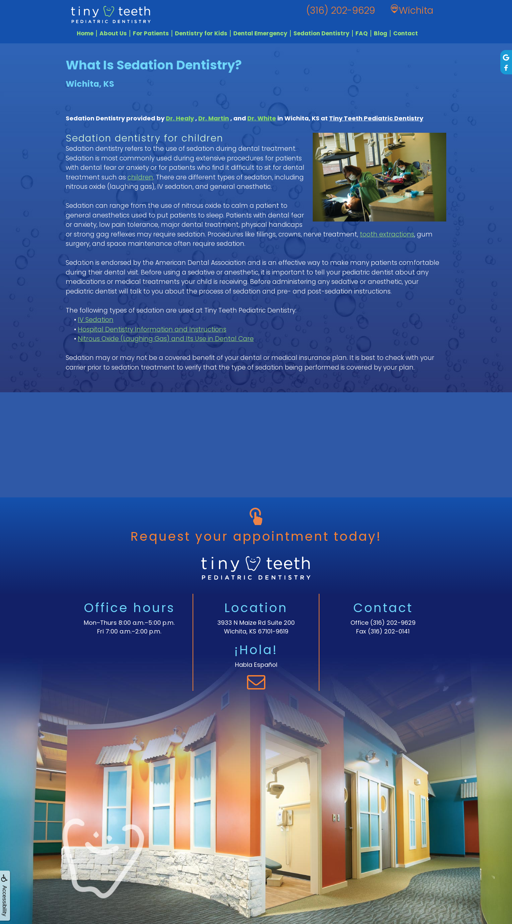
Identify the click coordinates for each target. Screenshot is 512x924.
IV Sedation (95, 319)
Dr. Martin (213, 118)
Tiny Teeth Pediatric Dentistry (376, 118)
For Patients (151, 33)
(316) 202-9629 (393, 622)
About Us (113, 33)
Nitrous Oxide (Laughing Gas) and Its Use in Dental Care (166, 338)
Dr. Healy (180, 118)
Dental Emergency (260, 33)
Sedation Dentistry (321, 33)
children (140, 177)
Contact (405, 33)
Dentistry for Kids (201, 33)
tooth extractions (387, 234)
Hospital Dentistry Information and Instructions (152, 329)
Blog (380, 33)
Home (85, 33)
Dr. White (261, 118)
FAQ (361, 33)
